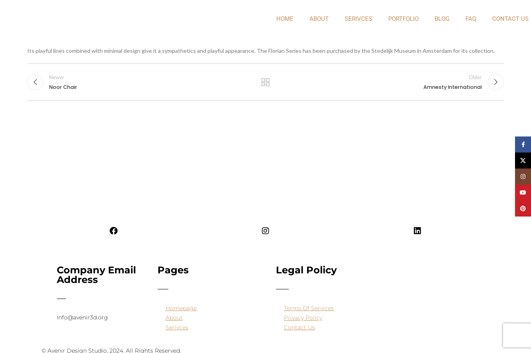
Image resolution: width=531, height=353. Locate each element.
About (174, 317)
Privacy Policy (303, 317)
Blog (442, 18)
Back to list (265, 83)
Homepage (181, 308)
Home (284, 18)
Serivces (358, 18)
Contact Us (299, 327)
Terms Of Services (309, 308)
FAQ (470, 18)
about (319, 18)
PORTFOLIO (403, 18)
